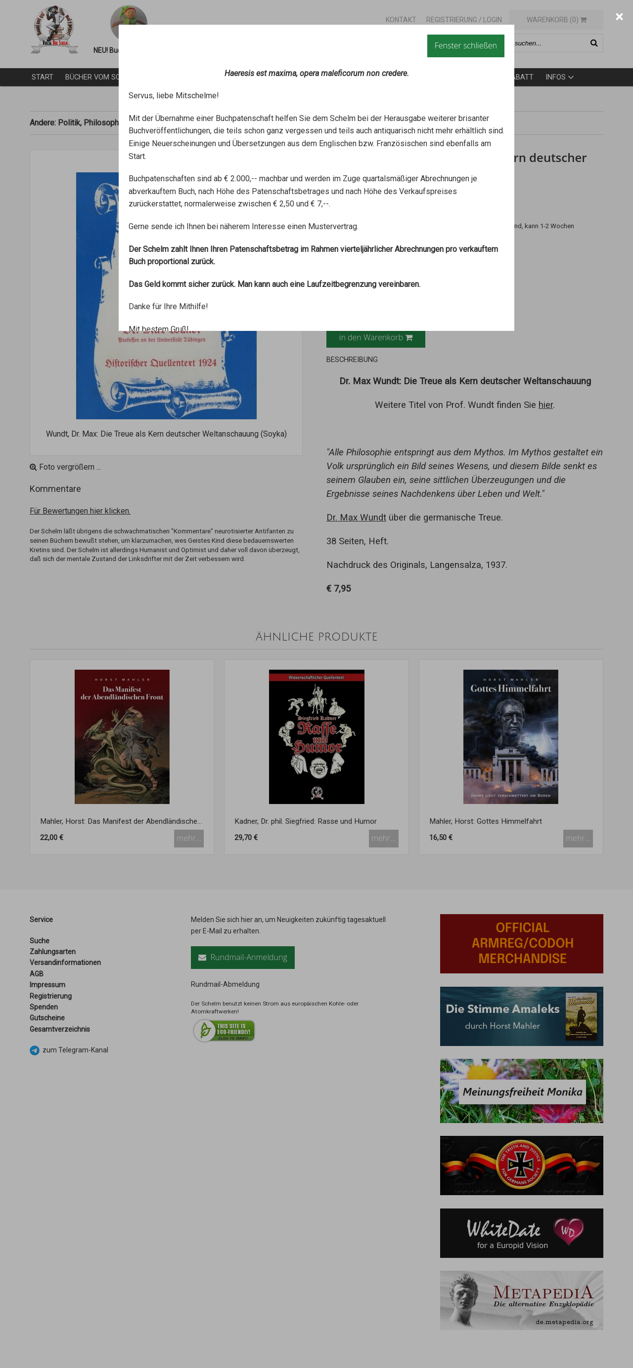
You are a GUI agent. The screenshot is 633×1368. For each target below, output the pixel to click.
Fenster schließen (466, 45)
